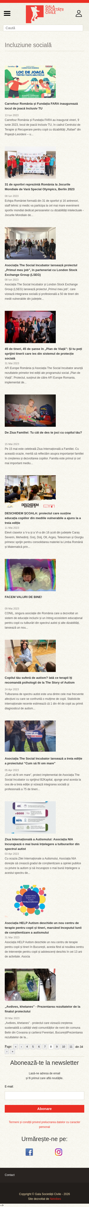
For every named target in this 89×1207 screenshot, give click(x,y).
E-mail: (9, 1086)
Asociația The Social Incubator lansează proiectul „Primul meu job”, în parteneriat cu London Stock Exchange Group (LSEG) (41, 270)
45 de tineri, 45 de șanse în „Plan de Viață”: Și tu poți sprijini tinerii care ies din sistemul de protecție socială (43, 353)
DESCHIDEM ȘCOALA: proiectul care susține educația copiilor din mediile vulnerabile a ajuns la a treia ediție (43, 518)
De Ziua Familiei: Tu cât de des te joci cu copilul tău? (43, 432)
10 (63, 1046)
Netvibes (55, 1199)
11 (71, 1046)
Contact (9, 1175)
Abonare (44, 1109)
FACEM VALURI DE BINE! (23, 597)
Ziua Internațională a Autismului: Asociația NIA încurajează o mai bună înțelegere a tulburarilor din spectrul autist (42, 844)
